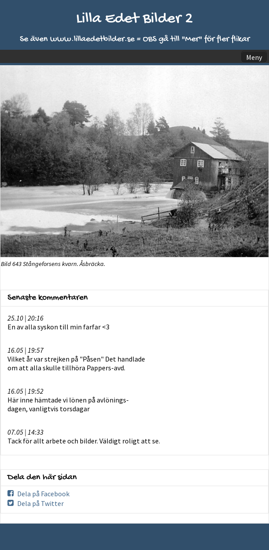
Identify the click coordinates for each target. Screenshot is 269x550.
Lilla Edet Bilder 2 (134, 19)
